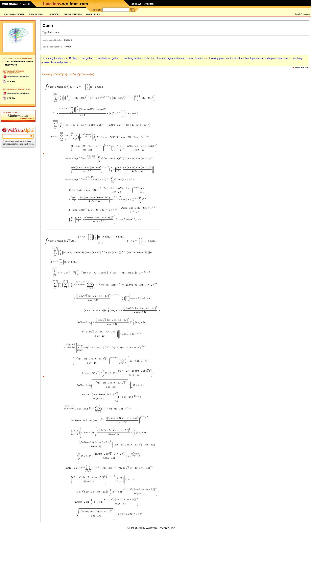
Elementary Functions (52, 58)
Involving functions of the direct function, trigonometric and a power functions (164, 58)
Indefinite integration (108, 58)
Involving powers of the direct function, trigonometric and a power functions (248, 58)
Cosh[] (73, 58)
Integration (87, 58)
